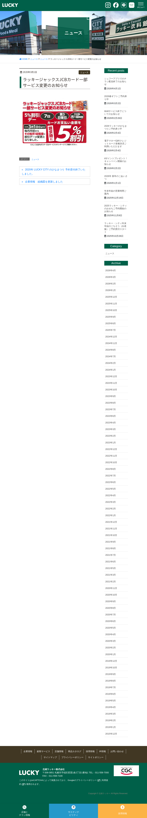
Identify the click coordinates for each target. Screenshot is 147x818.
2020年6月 (110, 621)
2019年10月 (111, 667)
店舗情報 (59, 751)
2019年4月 (110, 707)
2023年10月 (111, 389)
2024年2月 (110, 363)
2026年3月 (110, 277)
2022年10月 (111, 462)
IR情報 (102, 751)
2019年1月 (110, 727)
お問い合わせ (117, 751)
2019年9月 (110, 674)
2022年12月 (111, 449)
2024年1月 (110, 370)
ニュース (84, 72)
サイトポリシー (96, 757)
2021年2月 (110, 581)
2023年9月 (110, 396)
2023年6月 (110, 416)
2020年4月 (110, 634)
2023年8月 (110, 403)
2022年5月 (110, 489)
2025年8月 (110, 323)
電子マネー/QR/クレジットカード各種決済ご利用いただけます (115, 143)
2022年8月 (110, 469)
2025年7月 (110, 330)
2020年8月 (110, 608)
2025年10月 (111, 310)
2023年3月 (110, 429)
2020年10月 (111, 594)
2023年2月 (110, 436)
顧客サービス (43, 751)
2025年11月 (111, 303)
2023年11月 (111, 383)
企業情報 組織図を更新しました (44, 181)
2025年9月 (110, 317)
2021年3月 (110, 575)
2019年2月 (110, 720)
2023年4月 (110, 422)
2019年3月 (110, 714)
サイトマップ (50, 757)
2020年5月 (110, 628)
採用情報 (90, 751)
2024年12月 (111, 336)
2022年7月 (110, 475)
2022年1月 (110, 515)
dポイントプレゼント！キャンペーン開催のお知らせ (116, 161)
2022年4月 (110, 495)
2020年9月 (110, 601)
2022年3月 (110, 502)
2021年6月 (110, 561)
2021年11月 (111, 528)
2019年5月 (110, 700)
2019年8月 (110, 680)
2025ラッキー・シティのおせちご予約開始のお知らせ (115, 208)
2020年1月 (110, 654)
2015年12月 (111, 733)
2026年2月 (110, 283)
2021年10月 (111, 535)
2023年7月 (110, 409)
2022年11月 (111, 456)
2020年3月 (110, 641)
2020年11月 (111, 588)
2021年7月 (110, 555)
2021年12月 (111, 522)
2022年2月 (110, 508)
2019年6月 (110, 694)
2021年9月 (110, 542)
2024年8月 (110, 350)
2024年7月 (110, 356)
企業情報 (27, 751)
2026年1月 (110, 290)
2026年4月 (110, 270)
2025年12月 (111, 297)
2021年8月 (110, 548)
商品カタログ (74, 751)
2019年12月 (111, 661)
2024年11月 (111, 343)
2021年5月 (110, 568)
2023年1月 (110, 442)
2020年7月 (110, 614)
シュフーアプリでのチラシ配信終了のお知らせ (115, 81)
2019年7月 (110, 687)
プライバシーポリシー (72, 757)
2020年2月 (110, 647)
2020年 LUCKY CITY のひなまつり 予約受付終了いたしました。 (53, 171)
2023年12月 (111, 376)
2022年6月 (110, 482)
